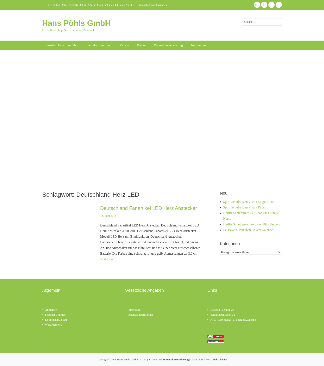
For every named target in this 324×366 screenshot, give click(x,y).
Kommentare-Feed (56, 319)
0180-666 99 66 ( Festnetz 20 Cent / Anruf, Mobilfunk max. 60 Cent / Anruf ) (90, 4)
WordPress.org (53, 324)
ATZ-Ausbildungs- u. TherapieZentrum (233, 319)
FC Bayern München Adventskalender (248, 230)
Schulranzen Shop (99, 45)
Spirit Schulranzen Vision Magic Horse (249, 201)
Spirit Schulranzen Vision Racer (244, 207)
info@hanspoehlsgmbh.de (152, 4)
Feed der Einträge (55, 314)
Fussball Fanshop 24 (222, 309)
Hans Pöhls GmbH (76, 23)
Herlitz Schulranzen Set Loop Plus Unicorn (252, 224)
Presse (141, 45)
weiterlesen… (109, 259)
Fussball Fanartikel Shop (62, 45)
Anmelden (51, 309)
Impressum (198, 45)
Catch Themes (219, 359)
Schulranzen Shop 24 (222, 314)
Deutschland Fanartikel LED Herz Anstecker (148, 208)
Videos (124, 45)
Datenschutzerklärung (168, 45)
